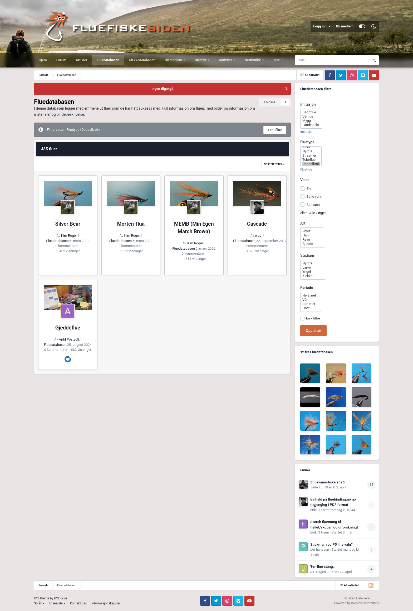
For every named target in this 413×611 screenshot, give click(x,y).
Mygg (311, 121)
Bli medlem (344, 26)
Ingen (322, 213)
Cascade (257, 224)
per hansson (319, 549)
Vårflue (311, 116)
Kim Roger (69, 235)
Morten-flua (131, 224)
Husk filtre (312, 318)
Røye (312, 239)
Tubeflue (311, 160)
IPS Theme (41, 598)
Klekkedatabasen (142, 60)
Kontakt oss (78, 603)
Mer (276, 60)
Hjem (43, 60)
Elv (309, 189)
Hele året (310, 295)
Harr (312, 235)
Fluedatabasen (108, 60)
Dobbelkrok (311, 164)
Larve (313, 267)
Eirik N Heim (319, 532)
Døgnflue (311, 112)
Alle (312, 213)
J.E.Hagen (318, 572)
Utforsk (201, 60)
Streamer (311, 155)
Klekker (311, 147)
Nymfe (311, 151)
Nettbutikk (253, 60)
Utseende (57, 603)
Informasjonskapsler (105, 603)
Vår (310, 300)
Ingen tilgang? (162, 89)
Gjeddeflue (67, 328)
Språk (39, 603)
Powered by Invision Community (356, 603)
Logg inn (322, 26)
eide (258, 235)
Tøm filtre (275, 130)
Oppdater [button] (313, 330)
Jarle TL (316, 487)
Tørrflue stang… (322, 566)
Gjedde (312, 244)
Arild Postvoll (69, 339)
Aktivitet (226, 60)
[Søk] (323, 60)
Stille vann (314, 196)
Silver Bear (67, 224)
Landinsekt (311, 125)
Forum (61, 60)
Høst (310, 308)
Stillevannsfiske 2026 (327, 482)
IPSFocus (60, 598)
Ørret (312, 231)
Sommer (310, 304)
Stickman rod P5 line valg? (331, 544)
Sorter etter (274, 164)
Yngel (313, 272)
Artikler (81, 60)
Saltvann (313, 204)
